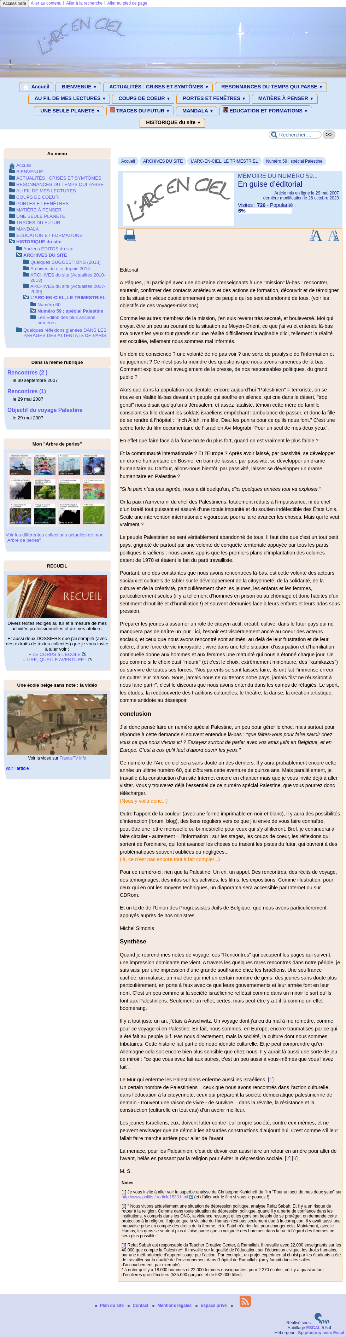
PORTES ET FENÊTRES (213, 98)
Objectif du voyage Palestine (44, 410)
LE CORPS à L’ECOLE (57, 654)
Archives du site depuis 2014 (60, 268)
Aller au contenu (46, 3)
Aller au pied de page (127, 3)
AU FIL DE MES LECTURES (69, 98)
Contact (138, 1305)
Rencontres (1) (26, 391)
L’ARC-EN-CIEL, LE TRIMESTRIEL (224, 161)
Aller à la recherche (84, 3)
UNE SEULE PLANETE (69, 111)
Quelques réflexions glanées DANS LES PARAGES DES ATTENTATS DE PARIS (64, 332)
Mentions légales (172, 1305)
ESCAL (313, 1327)
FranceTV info (72, 758)
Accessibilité (14, 3)
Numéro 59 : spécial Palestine (294, 161)
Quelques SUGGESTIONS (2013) (65, 262)
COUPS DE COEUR (143, 98)
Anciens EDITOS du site (48, 248)
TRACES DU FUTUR (140, 110)
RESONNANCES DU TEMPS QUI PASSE (271, 87)
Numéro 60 (48, 304)
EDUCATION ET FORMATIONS (265, 110)
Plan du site (110, 1305)
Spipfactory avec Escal (321, 1332)
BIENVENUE (78, 87)
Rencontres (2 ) (27, 373)
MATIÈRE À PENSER (285, 98)
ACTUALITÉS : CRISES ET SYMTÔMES (158, 87)
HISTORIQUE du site (172, 123)
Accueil (36, 87)
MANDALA (196, 111)
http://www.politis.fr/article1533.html (155, 1196)
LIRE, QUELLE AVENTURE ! (57, 659)
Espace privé (211, 1305)
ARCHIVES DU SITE (163, 161)
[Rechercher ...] (295, 135)
